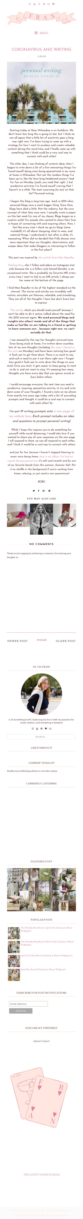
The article (16, 310)
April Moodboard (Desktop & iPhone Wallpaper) (43, 969)
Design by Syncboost (57, 1215)
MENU (41, 33)
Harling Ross (15, 265)
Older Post (66, 641)
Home (42, 640)
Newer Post (17, 641)
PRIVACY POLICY (42, 1041)
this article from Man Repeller (56, 257)
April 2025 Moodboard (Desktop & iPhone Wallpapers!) (46, 955)
